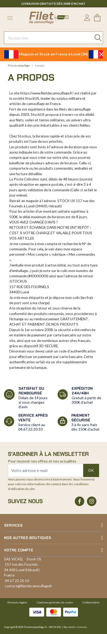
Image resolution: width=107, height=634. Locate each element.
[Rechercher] (53, 37)
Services (13, 525)
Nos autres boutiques (27, 537)
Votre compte (18, 550)
